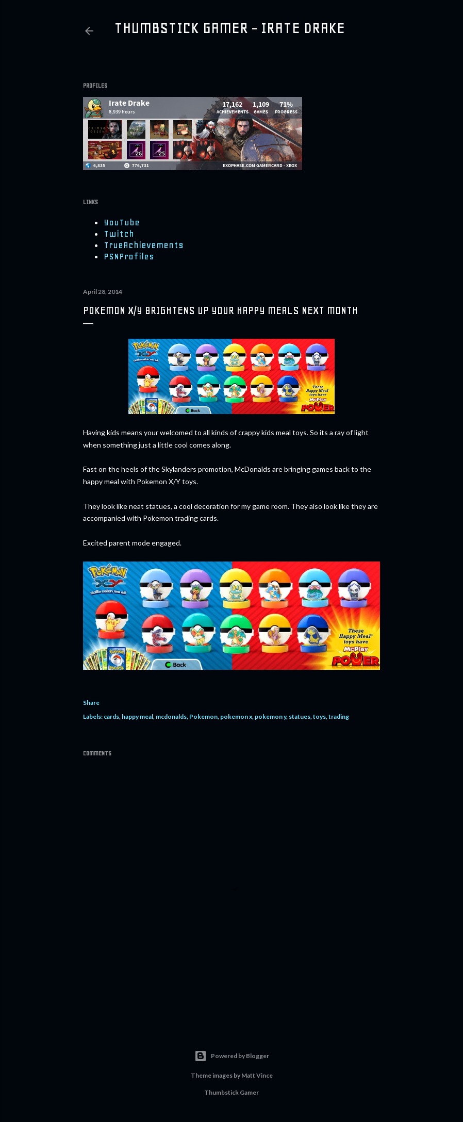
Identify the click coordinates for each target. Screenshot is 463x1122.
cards (111, 716)
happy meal (137, 716)
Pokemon (203, 716)
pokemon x (236, 716)
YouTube (122, 222)
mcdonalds (171, 716)
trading (338, 716)
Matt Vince (257, 1075)
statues (299, 716)
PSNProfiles (129, 256)
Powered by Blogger (231, 1056)
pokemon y (270, 716)
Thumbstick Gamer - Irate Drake (229, 28)
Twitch (119, 233)
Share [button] (91, 702)
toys (319, 716)
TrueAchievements (144, 245)
